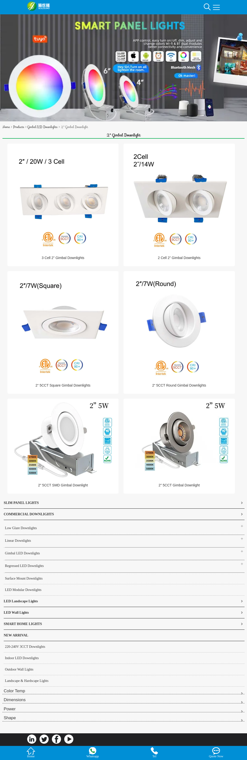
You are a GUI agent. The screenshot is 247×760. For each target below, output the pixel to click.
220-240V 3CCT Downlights (25, 647)
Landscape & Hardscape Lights (26, 681)
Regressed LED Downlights (24, 566)
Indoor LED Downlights (22, 658)
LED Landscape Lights (21, 601)
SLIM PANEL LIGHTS (21, 503)
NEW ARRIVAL (16, 635)
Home (6, 127)
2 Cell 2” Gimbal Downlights (179, 258)
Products (18, 127)
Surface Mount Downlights (23, 578)
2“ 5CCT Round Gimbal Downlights (179, 385)
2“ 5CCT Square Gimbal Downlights (63, 385)
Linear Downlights (18, 541)
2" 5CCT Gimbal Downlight (179, 485)
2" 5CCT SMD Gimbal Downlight (63, 485)
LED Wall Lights (16, 612)
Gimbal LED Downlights (42, 127)
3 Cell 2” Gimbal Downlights (63, 258)
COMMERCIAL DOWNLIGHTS (29, 514)
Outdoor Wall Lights (19, 669)
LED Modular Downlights (23, 590)
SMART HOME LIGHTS (23, 624)
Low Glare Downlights (21, 528)
